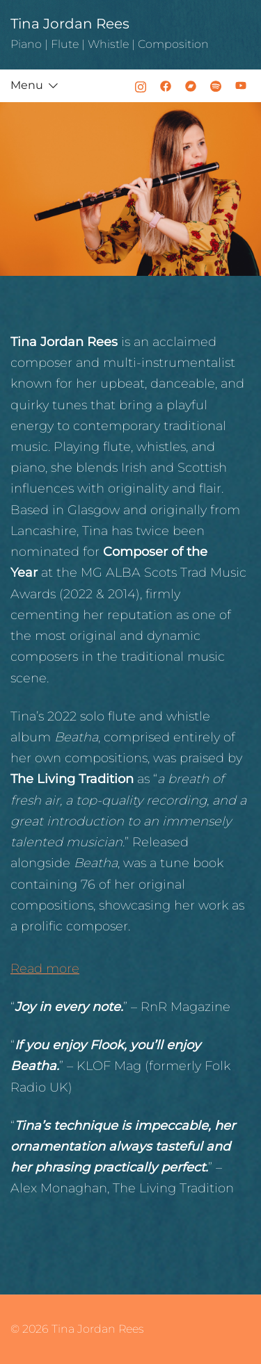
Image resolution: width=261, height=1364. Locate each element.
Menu (26, 85)
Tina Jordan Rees (69, 23)
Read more (44, 968)
